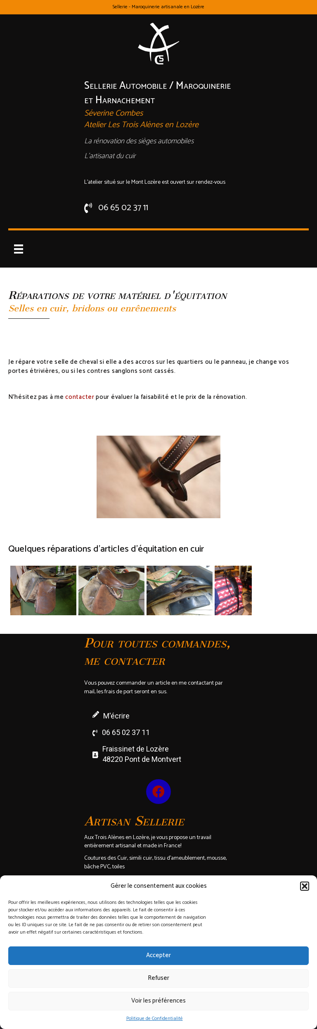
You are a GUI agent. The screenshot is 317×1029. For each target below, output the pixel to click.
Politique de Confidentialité (154, 1018)
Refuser (158, 978)
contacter (79, 397)
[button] (304, 886)
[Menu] (18, 249)
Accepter (158, 955)
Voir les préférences (158, 1001)
